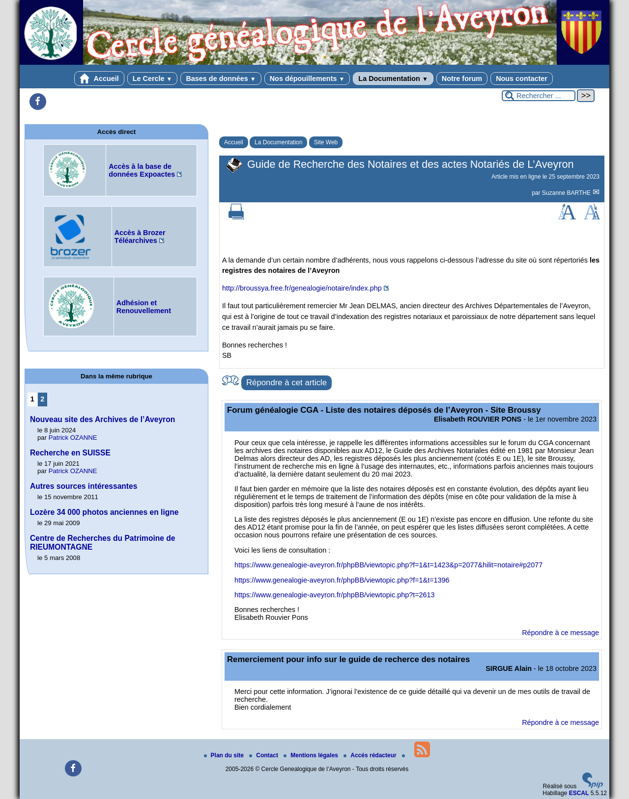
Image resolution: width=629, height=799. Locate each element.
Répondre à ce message (560, 633)
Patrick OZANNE (73, 437)
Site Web (326, 142)
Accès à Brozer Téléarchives (140, 236)
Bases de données (221, 78)
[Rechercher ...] (538, 95)
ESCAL (579, 793)
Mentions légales (312, 755)
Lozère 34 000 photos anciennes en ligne (104, 512)
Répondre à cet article (286, 382)
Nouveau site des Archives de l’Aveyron (102, 419)
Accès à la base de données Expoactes (142, 170)
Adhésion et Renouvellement (143, 307)
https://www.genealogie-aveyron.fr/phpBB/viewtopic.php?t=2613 (334, 595)
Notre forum (462, 78)
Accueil (99, 78)
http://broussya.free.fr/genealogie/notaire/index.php (302, 288)
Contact (264, 755)
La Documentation (393, 78)
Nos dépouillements (307, 78)
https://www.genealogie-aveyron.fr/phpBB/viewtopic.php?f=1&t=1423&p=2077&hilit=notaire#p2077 (388, 565)
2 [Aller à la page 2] (42, 399)
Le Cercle (152, 78)
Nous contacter (521, 78)
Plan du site (225, 755)
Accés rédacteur (370, 755)
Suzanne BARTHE (567, 192)
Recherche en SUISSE (70, 453)
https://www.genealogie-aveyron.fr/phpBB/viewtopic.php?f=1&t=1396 (342, 580)
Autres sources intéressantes (83, 486)
